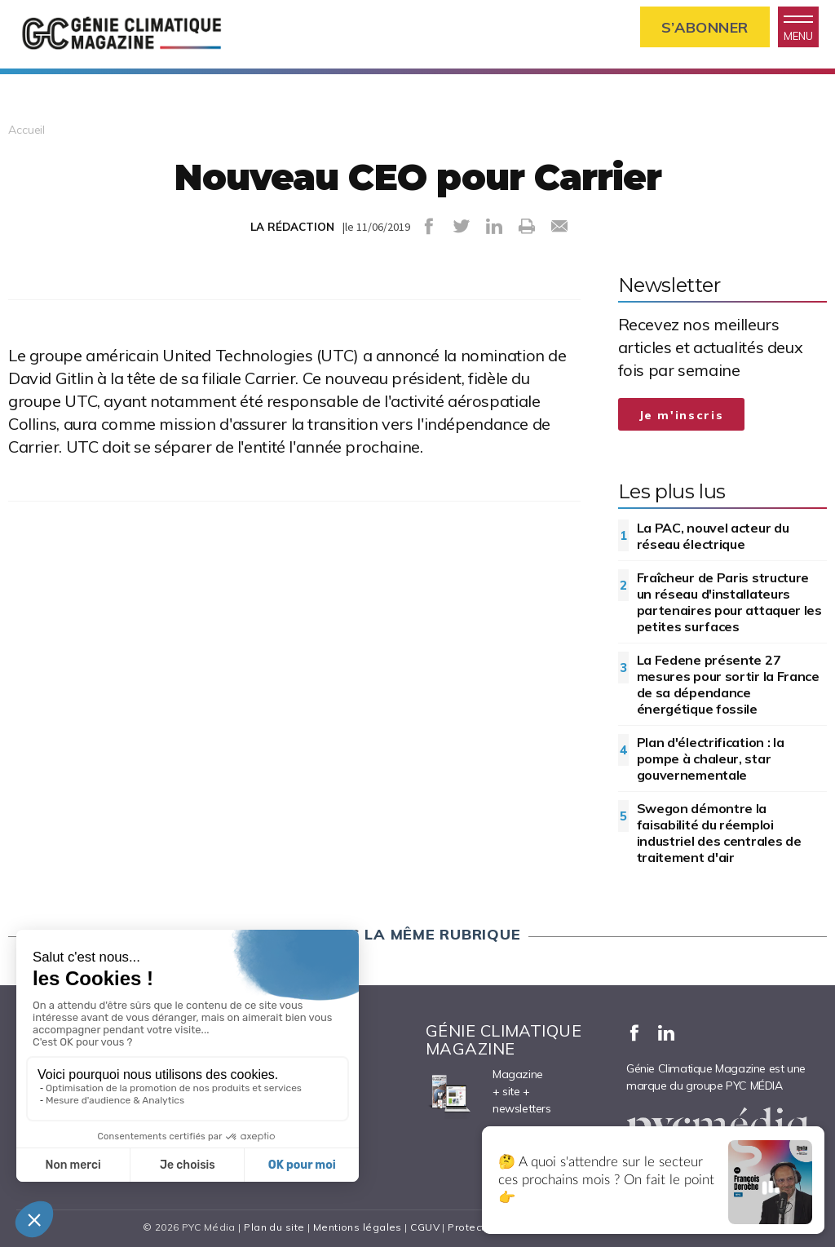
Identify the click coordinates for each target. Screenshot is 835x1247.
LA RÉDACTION (292, 226)
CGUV (425, 1227)
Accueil (26, 129)
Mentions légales (357, 1227)
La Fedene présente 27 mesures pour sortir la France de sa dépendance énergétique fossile (728, 684)
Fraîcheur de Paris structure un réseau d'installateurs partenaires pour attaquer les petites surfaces (729, 602)
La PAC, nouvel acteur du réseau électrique (713, 536)
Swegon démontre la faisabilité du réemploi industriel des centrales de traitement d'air (719, 832)
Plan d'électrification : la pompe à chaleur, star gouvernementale (710, 758)
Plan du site (274, 1227)
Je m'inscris (681, 415)
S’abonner (705, 27)
